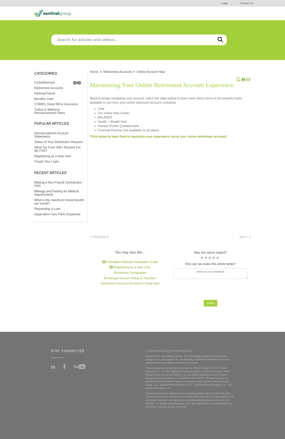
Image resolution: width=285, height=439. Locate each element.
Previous (99, 237)
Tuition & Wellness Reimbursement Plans (49, 111)
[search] (132, 39)
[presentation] (210, 290)
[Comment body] (210, 273)
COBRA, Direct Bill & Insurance (56, 104)
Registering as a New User (52, 156)
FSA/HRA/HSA (44, 82)
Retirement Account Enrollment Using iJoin (130, 283)
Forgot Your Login (46, 161)
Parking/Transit (44, 93)
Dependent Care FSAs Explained (57, 214)
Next (245, 237)
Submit (210, 303)
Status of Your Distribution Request (58, 142)
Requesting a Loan (47, 208)
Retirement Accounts (48, 88)
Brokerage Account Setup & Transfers (130, 278)
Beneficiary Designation (130, 272)
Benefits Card (43, 99)
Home (94, 71)
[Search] (220, 39)
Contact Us (247, 3)
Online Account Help (151, 71)
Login (224, 3)
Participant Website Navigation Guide (130, 262)
